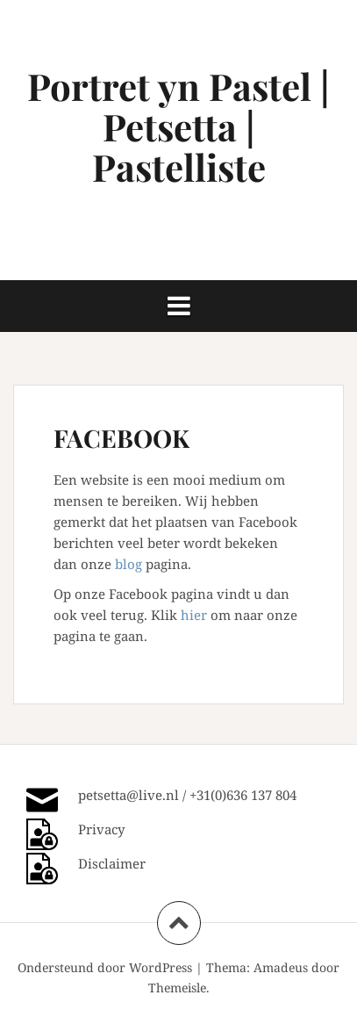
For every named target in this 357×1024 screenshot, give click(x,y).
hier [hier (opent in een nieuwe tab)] (194, 615)
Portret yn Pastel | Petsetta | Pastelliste (178, 126)
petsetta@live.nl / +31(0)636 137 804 (187, 795)
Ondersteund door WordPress (105, 967)
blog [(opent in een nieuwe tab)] (128, 564)
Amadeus (280, 967)
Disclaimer (112, 863)
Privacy (101, 829)
